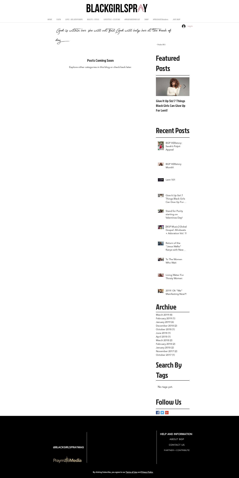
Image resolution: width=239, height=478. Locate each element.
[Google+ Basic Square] (167, 412)
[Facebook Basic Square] (157, 412)
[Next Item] (184, 86)
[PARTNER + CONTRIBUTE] (176, 450)
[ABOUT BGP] (176, 439)
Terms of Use (131, 472)
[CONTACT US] (176, 444)
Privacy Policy (147, 472)
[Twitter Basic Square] (162, 412)
